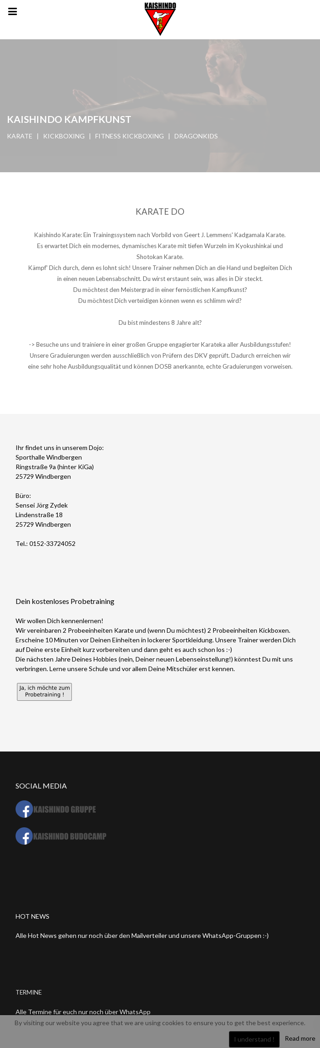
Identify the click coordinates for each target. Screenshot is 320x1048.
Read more (300, 1038)
